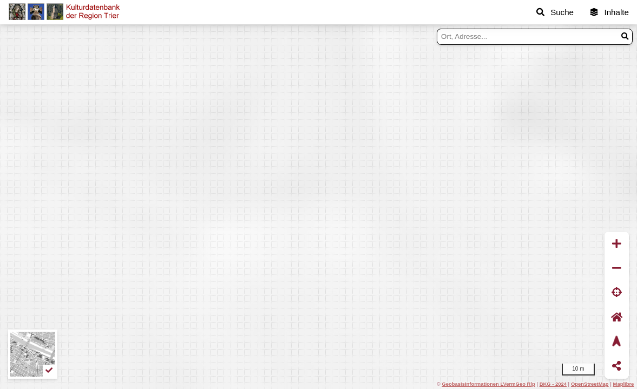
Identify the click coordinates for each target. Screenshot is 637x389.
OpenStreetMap (590, 384)
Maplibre (623, 384)
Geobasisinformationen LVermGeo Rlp (488, 384)
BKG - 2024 (553, 384)
